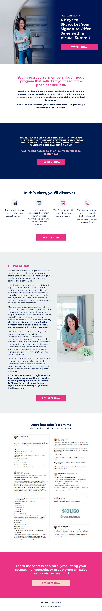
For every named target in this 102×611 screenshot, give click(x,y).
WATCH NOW (79, 47)
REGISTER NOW (51, 162)
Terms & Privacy (51, 603)
